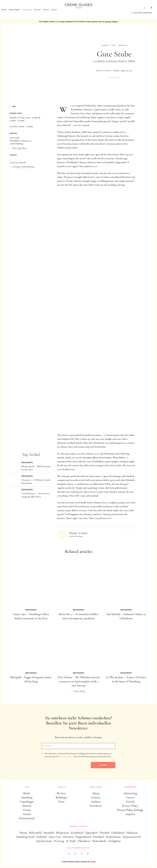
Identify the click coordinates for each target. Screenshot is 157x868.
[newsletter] (88, 854)
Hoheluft (41, 837)
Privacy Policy (130, 806)
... (10, 159)
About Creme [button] (96, 787)
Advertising (130, 793)
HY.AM (93, 862)
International (26, 818)
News (61, 801)
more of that (79, 691)
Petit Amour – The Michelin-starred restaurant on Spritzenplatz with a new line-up (78, 681)
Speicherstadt (44, 841)
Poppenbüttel (83, 837)
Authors (96, 801)
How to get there (19, 148)
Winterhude (99, 841)
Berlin (7, 13)
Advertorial (114, 78)
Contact (95, 797)
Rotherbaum (113, 837)
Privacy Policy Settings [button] (130, 810)
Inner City (55, 837)
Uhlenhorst (83, 841)
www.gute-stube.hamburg (23, 166)
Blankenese (62, 832)
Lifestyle (61, 787)
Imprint (130, 814)
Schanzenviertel (132, 837)
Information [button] (130, 787)
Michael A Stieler (103, 70)
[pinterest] (81, 854)
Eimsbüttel (77, 832)
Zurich (58, 13)
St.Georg (59, 841)
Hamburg (30, 13)
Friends (130, 801)
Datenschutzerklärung (66, 756)
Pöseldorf (98, 837)
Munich (41, 13)
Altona (23, 832)
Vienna (50, 13)
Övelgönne (114, 841)
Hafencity (132, 832)
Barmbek (49, 832)
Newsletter (95, 806)
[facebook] (69, 854)
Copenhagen (18, 13)
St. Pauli (71, 841)
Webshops (61, 797)
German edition (111, 22)
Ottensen (68, 837)
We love (61, 793)
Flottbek (104, 832)
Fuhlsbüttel (117, 832)
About (95, 793)
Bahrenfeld (35, 832)
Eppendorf (91, 832)
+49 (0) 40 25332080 (18, 162)
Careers (130, 797)
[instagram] (75, 854)
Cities (8, 8)
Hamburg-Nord (25, 837)
